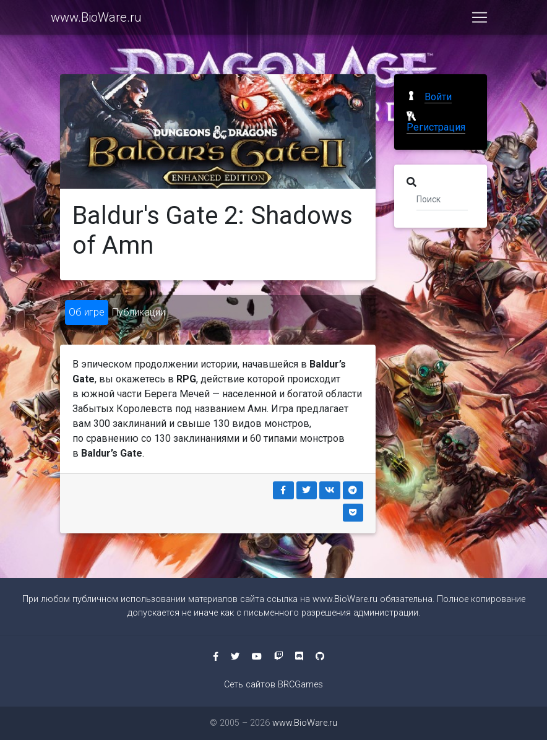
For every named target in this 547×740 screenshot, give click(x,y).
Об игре (87, 312)
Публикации (138, 312)
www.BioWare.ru (96, 19)
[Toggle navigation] (479, 20)
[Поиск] (442, 198)
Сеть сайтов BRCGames (273, 684)
